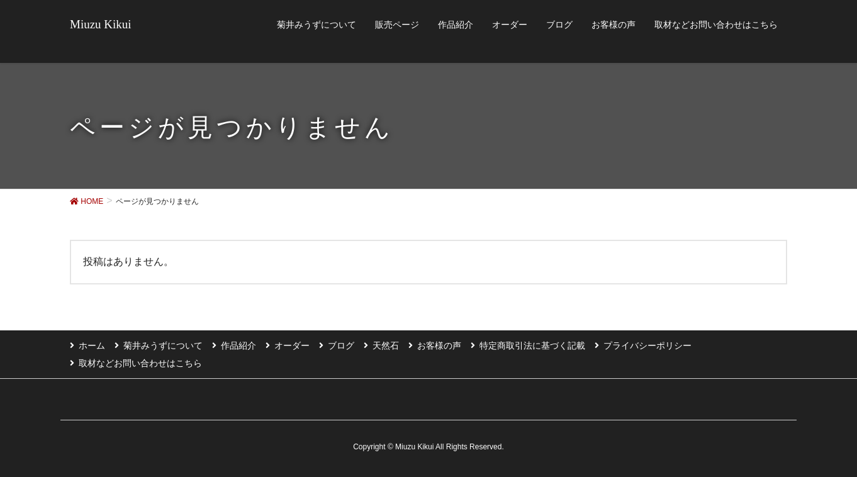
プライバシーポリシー (647, 345)
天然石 (385, 345)
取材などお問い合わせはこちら (140, 363)
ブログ (341, 345)
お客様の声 (439, 345)
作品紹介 (238, 345)
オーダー (292, 345)
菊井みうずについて (163, 345)
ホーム (92, 345)
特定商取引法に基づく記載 (532, 345)
